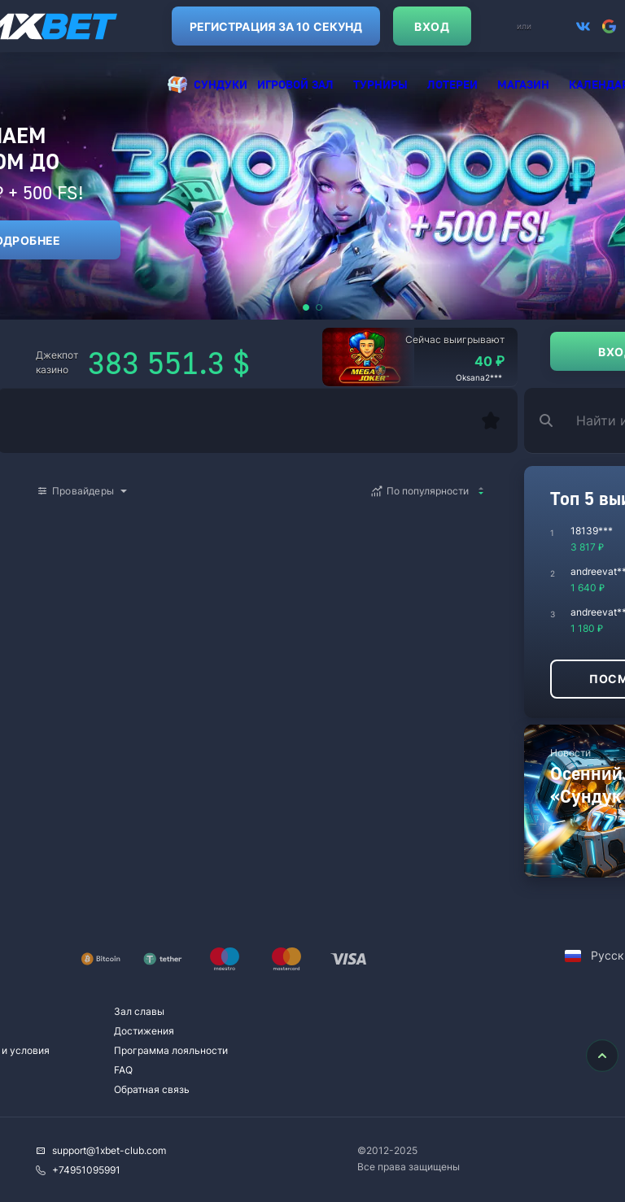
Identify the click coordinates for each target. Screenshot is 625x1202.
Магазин (523, 84)
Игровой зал (295, 84)
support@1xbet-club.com (101, 1150)
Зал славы (139, 1011)
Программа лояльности (171, 1050)
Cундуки (220, 84)
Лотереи (452, 84)
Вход (393, 26)
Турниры (380, 84)
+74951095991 (78, 1170)
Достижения (144, 1031)
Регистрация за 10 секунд (237, 26)
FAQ (123, 1070)
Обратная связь (152, 1089)
